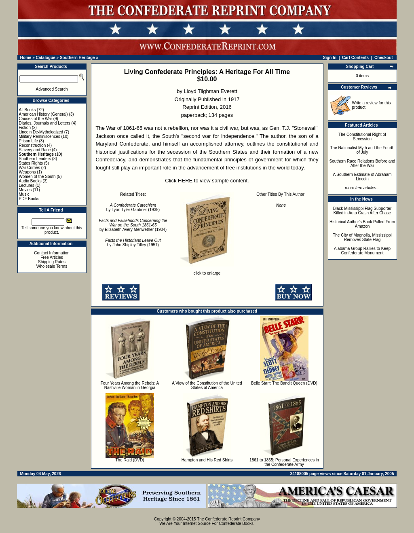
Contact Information (51, 253)
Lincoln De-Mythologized (41, 132)
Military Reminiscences (39, 136)
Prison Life (28, 141)
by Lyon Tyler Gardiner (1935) (133, 207)
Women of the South (37, 176)
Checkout (383, 57)
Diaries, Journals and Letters (44, 123)
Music (24, 194)
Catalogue (45, 57)
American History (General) (43, 114)
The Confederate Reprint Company (228, 519)
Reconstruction (32, 145)
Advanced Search (52, 89)
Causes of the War (35, 118)
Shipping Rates (51, 262)
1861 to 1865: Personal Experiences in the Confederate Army (284, 462)
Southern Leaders (35, 159)
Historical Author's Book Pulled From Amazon (362, 224)
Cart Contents (355, 57)
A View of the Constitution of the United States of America (207, 385)
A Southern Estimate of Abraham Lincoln (362, 176)
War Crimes (29, 167)
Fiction (25, 127)
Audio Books (30, 181)
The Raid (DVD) (129, 460)
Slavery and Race (35, 150)
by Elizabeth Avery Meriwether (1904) (133, 225)
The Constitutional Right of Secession (362, 136)
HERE (185, 181)
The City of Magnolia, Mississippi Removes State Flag (362, 237)
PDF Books (29, 199)
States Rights (31, 163)
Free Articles (51, 257)
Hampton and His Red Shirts (207, 460)
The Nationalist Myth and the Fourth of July (362, 150)
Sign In (329, 57)
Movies (25, 190)
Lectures (26, 185)
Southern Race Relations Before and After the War (362, 163)
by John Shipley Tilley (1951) (133, 242)
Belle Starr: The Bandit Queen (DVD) (284, 383)
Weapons (27, 172)
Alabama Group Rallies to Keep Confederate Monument (362, 250)
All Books (27, 110)
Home (26, 57)
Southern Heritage (77, 57)
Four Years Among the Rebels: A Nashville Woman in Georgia (130, 385)
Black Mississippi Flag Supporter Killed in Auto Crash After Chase (362, 210)
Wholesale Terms (52, 266)
